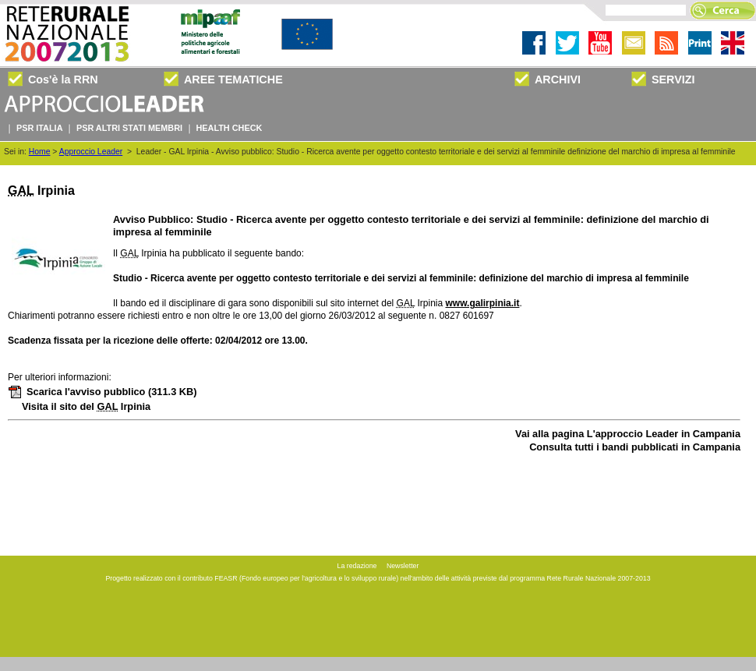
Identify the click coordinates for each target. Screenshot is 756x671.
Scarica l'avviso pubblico (102, 391)
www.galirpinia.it (483, 303)
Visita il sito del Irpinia (86, 406)
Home (40, 151)
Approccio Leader (90, 151)
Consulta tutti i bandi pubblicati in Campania (634, 447)
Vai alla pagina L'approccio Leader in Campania (627, 434)
